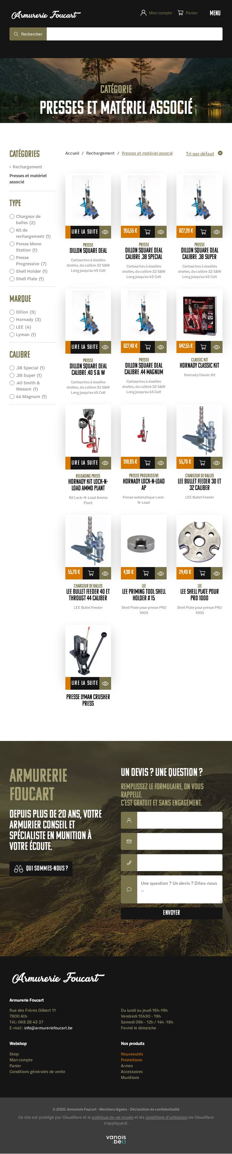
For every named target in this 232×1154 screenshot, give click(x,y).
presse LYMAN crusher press (88, 701)
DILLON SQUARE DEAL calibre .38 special (143, 254)
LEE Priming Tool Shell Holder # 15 (144, 595)
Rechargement (27, 167)
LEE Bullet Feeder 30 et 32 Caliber (199, 485)
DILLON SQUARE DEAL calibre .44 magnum (143, 369)
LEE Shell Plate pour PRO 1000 (199, 595)
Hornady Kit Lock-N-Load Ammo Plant (88, 485)
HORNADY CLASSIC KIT (199, 366)
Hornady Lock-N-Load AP (144, 485)
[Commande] (203, 153)
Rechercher (31, 34)
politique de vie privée (112, 1117)
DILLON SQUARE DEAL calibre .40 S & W (88, 370)
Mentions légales (113, 1109)
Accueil (72, 153)
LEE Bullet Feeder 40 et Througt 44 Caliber (88, 595)
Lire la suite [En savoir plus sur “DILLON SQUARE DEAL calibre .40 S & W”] (85, 347)
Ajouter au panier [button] (147, 233)
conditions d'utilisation (166, 1117)
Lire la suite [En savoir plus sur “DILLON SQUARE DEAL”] (85, 232)
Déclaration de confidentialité (154, 1109)
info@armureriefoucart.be (48, 1028)
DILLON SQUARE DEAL (88, 251)
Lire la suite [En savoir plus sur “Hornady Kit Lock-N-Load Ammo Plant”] (85, 463)
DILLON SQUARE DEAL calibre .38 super (199, 254)
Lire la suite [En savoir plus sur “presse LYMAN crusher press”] (85, 683)
